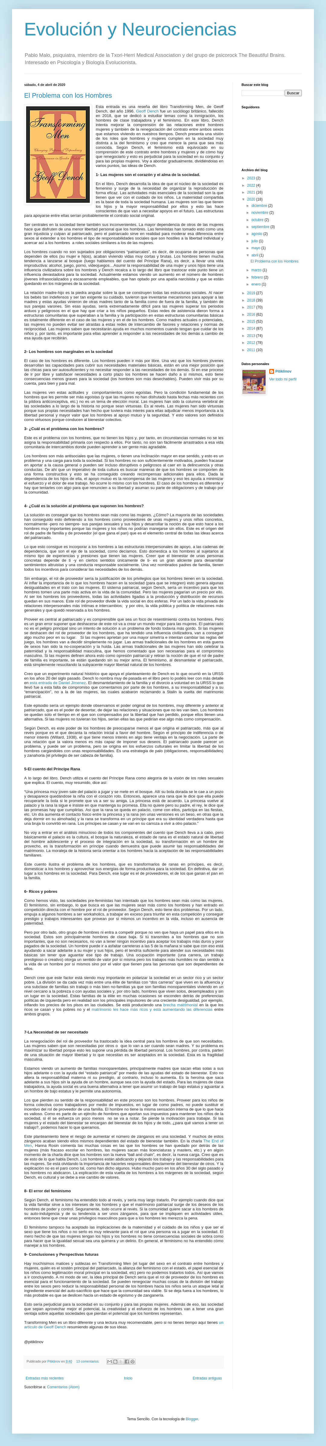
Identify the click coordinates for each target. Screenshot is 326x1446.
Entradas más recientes (45, 1378)
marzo (257, 270)
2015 (251, 321)
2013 (251, 336)
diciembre (259, 206)
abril (255, 255)
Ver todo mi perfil (282, 379)
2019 (251, 293)
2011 (251, 350)
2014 (251, 328)
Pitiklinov (283, 371)
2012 (251, 343)
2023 (251, 178)
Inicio (128, 1378)
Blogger (192, 1419)
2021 (251, 192)
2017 (251, 307)
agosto (257, 234)
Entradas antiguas (207, 1378)
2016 (251, 314)
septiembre (260, 227)
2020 (251, 199)
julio (255, 241)
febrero (257, 277)
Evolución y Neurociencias (130, 29)
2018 (251, 300)
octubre (257, 220)
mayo (256, 248)
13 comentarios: (88, 1361)
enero (256, 284)
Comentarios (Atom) (63, 1387)
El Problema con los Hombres (68, 95)
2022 (251, 185)
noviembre (260, 213)
